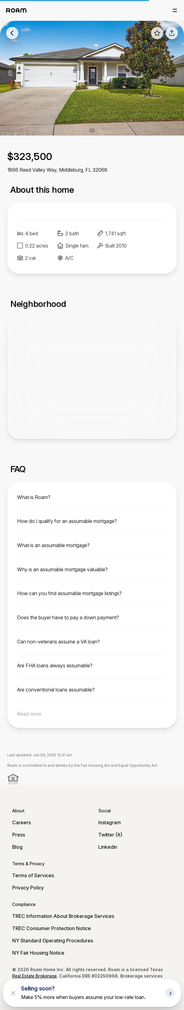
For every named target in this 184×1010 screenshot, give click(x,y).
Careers (21, 822)
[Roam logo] (16, 10)
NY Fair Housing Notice (38, 953)
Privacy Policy (28, 888)
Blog (17, 847)
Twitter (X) (110, 835)
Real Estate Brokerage (34, 975)
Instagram (109, 822)
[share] (172, 33)
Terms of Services (33, 875)
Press (18, 835)
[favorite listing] (157, 33)
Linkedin (107, 847)
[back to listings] (12, 33)
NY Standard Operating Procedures (52, 940)
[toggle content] (92, 497)
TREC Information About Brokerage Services (63, 916)
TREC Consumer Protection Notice (51, 928)
